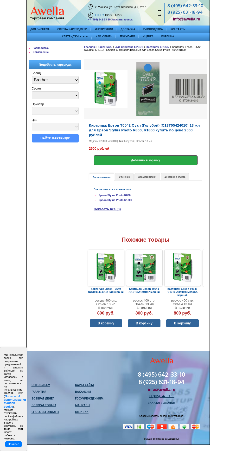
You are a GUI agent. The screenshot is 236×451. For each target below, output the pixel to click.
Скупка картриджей (72, 29)
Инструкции (104, 29)
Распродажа (41, 47)
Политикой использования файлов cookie (15, 401)
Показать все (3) (107, 209)
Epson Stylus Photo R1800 (115, 200)
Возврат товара (44, 405)
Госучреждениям (89, 398)
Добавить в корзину (145, 160)
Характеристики (147, 177)
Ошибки (82, 412)
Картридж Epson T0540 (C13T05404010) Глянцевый (106, 290)
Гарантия (39, 392)
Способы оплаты (45, 412)
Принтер (38, 104)
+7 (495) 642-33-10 (99, 19)
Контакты (178, 29)
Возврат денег (43, 398)
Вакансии (83, 392)
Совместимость (101, 177)
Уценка (148, 36)
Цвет (35, 120)
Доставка (128, 29)
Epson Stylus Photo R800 (115, 195)
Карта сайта (84, 385)
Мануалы (82, 405)
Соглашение (41, 52)
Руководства (153, 29)
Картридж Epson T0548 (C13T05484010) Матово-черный (182, 291)
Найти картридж (55, 138)
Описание (124, 177)
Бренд (36, 73)
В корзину (105, 323)
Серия (36, 88)
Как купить (104, 36)
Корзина (167, 36)
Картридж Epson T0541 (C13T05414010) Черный (144, 290)
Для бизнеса (40, 29)
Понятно (13, 444)
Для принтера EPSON (129, 46)
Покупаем (127, 36)
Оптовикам (41, 385)
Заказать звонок (122, 19)
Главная (89, 46)
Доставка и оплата (175, 177)
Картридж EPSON (158, 46)
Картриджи (105, 46)
